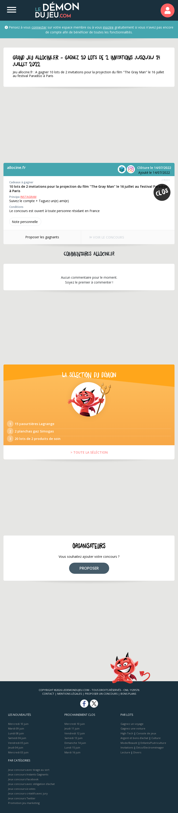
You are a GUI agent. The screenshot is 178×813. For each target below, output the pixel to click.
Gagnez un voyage (132, 724)
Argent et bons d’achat (134, 738)
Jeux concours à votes (21, 788)
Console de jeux (146, 733)
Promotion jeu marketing (24, 803)
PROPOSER (89, 568)
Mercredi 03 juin (18, 752)
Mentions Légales (69, 693)
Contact (48, 693)
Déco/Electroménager (150, 747)
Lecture (125, 752)
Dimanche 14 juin (75, 743)
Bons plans (128, 693)
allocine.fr (16, 167)
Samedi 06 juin (17, 738)
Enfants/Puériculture (153, 743)
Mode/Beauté (129, 743)
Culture (156, 738)
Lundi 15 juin (72, 747)
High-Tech (127, 733)
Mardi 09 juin (16, 728)
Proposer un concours (101, 693)
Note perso (25, 221)
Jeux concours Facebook (23, 779)
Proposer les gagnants (42, 237)
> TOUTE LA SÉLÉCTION (89, 452)
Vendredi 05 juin (18, 743)
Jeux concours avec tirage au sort (28, 769)
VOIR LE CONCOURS (106, 237)
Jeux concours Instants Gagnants (28, 774)
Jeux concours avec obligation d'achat (31, 784)
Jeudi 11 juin (71, 728)
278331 (166, 180)
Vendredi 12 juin (74, 733)
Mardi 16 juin (72, 752)
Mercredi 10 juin (18, 724)
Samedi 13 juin (73, 738)
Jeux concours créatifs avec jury (28, 793)
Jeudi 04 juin (15, 747)
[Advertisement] (89, 124)
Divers (137, 752)
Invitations (127, 747)
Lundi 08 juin (16, 733)
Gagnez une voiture (133, 728)
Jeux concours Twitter (21, 798)
